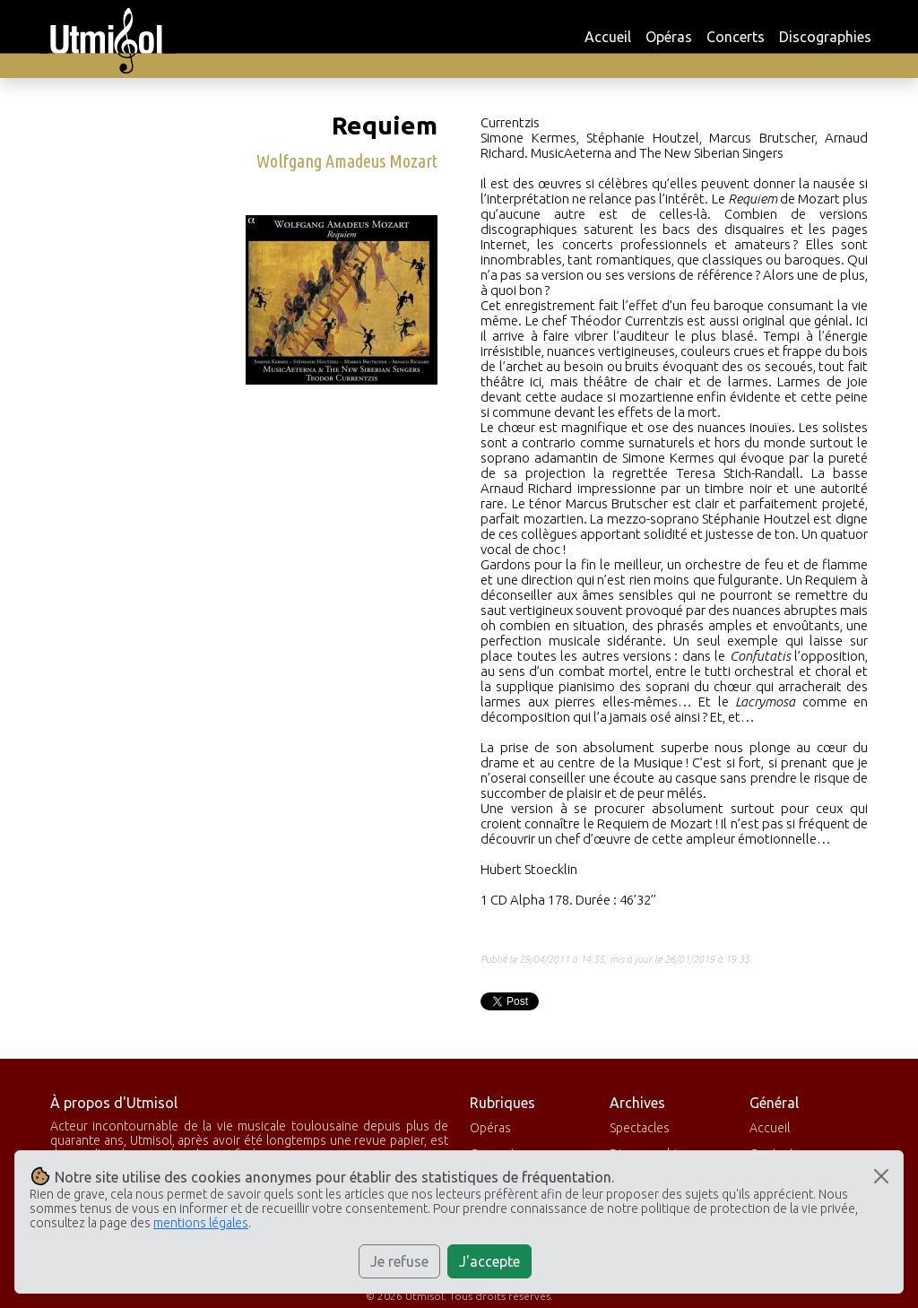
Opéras (668, 37)
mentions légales (200, 1223)
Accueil (608, 37)
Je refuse (399, 1261)
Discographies (825, 37)
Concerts (735, 37)
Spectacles (640, 1128)
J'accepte (489, 1261)
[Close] (881, 1176)
